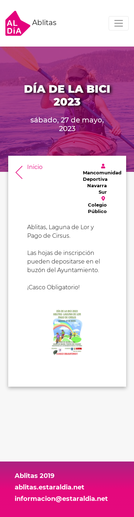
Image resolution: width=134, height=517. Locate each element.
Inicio (35, 167)
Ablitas (30, 23)
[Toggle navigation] (119, 23)
